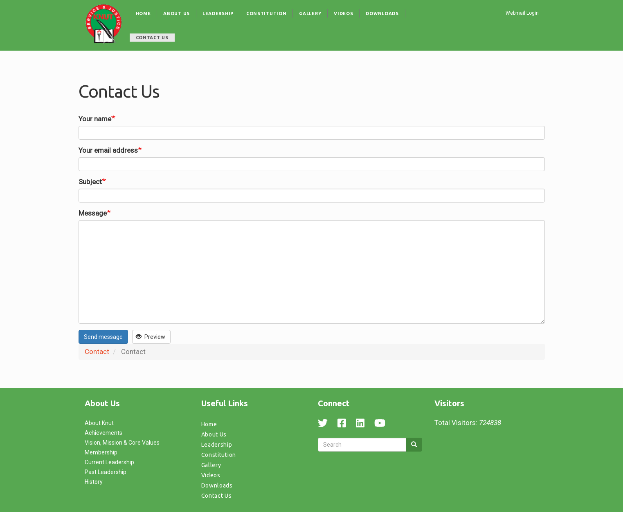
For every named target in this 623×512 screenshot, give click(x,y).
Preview (150, 337)
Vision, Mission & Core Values (122, 442)
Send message (103, 337)
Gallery (310, 13)
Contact (97, 351)
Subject (90, 182)
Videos (343, 13)
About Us (176, 13)
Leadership (218, 13)
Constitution (266, 13)
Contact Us (152, 37)
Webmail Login (522, 13)
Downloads (382, 13)
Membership (101, 452)
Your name (95, 119)
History (94, 482)
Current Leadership (109, 462)
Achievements (103, 433)
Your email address (108, 150)
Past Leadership (105, 472)
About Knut (99, 423)
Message (93, 213)
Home (143, 13)
